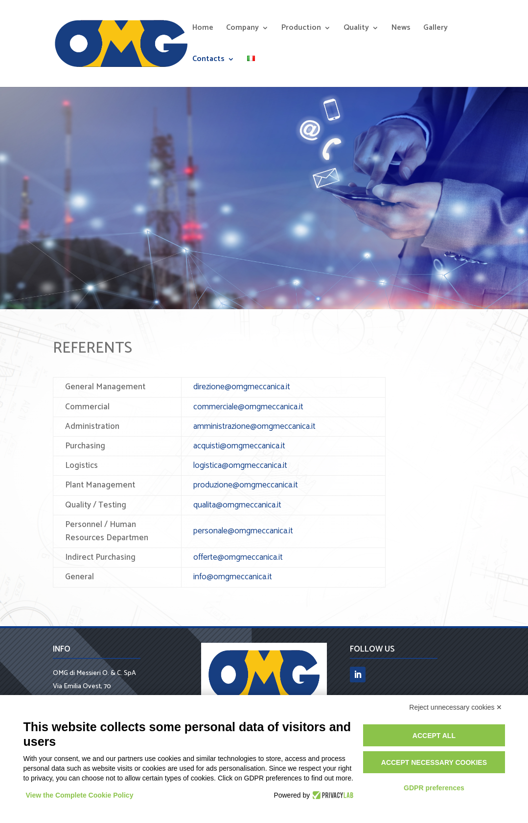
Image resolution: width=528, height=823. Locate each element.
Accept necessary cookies (434, 762)
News (401, 29)
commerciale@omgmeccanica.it (248, 407)
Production (301, 29)
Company (242, 29)
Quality (356, 29)
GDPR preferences (434, 788)
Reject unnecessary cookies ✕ (455, 707)
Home (202, 29)
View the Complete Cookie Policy (80, 795)
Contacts (208, 60)
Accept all (434, 735)
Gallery (435, 29)
